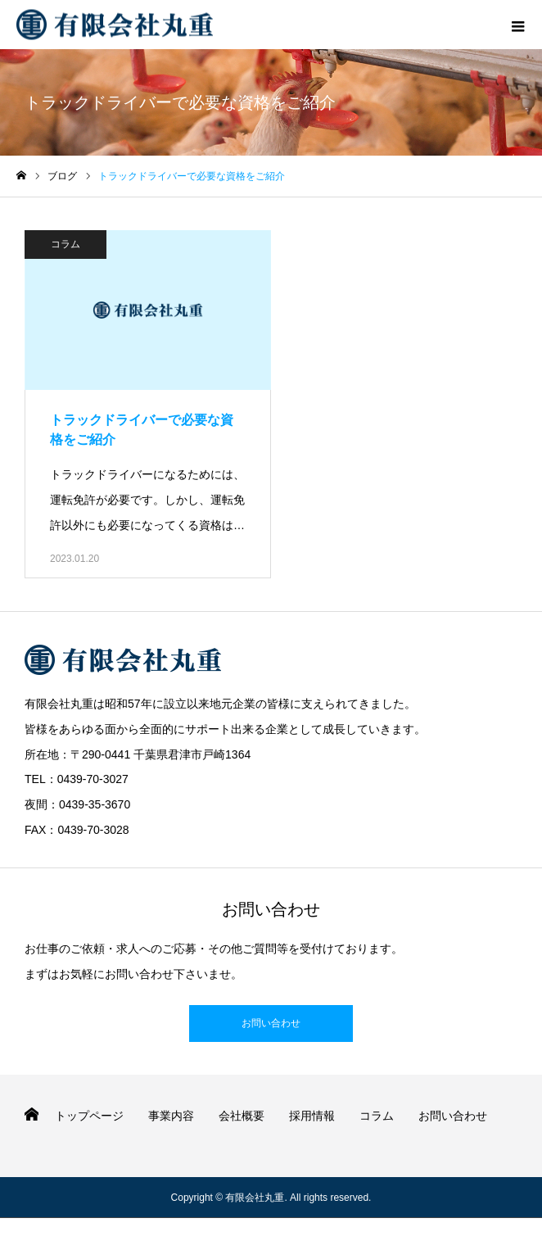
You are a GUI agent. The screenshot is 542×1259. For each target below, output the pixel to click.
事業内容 (171, 1115)
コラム (65, 244)
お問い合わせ (271, 1023)
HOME (31, 1114)
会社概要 (241, 1115)
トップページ (89, 1115)
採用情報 (312, 1115)
